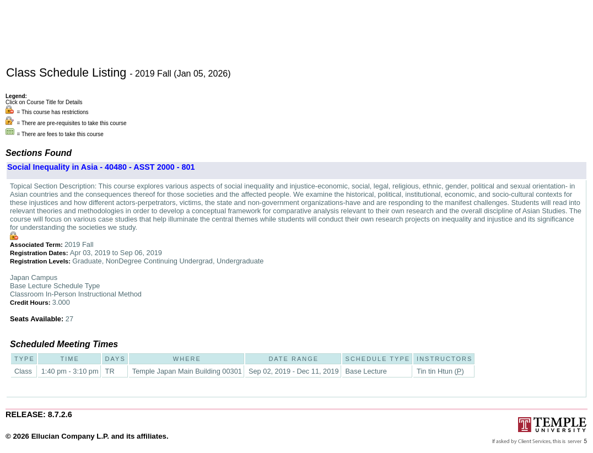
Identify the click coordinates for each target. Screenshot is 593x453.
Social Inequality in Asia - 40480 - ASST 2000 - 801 (101, 167)
